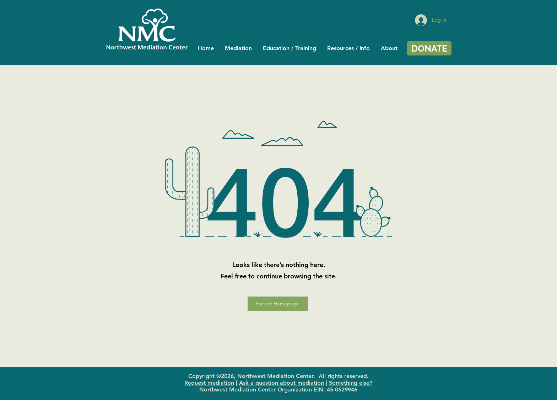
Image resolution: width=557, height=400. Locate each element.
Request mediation (209, 382)
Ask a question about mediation (281, 382)
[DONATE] (429, 48)
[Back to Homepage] (278, 304)
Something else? (350, 382)
